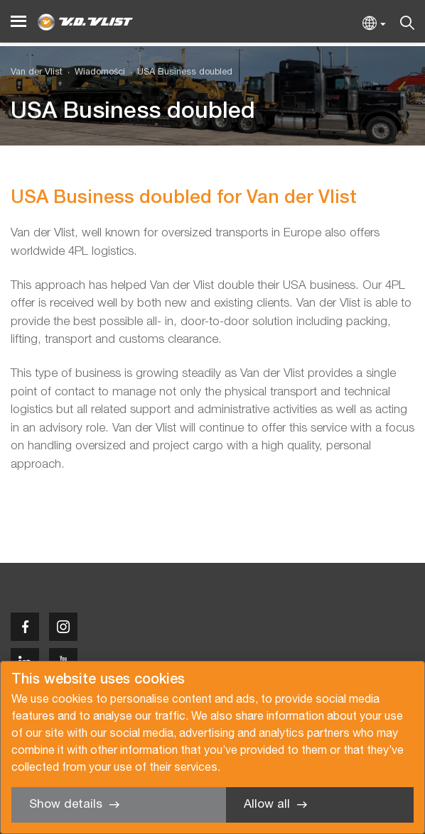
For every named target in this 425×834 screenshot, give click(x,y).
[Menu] (18, 22)
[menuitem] (94, 72)
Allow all (267, 804)
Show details (65, 804)
